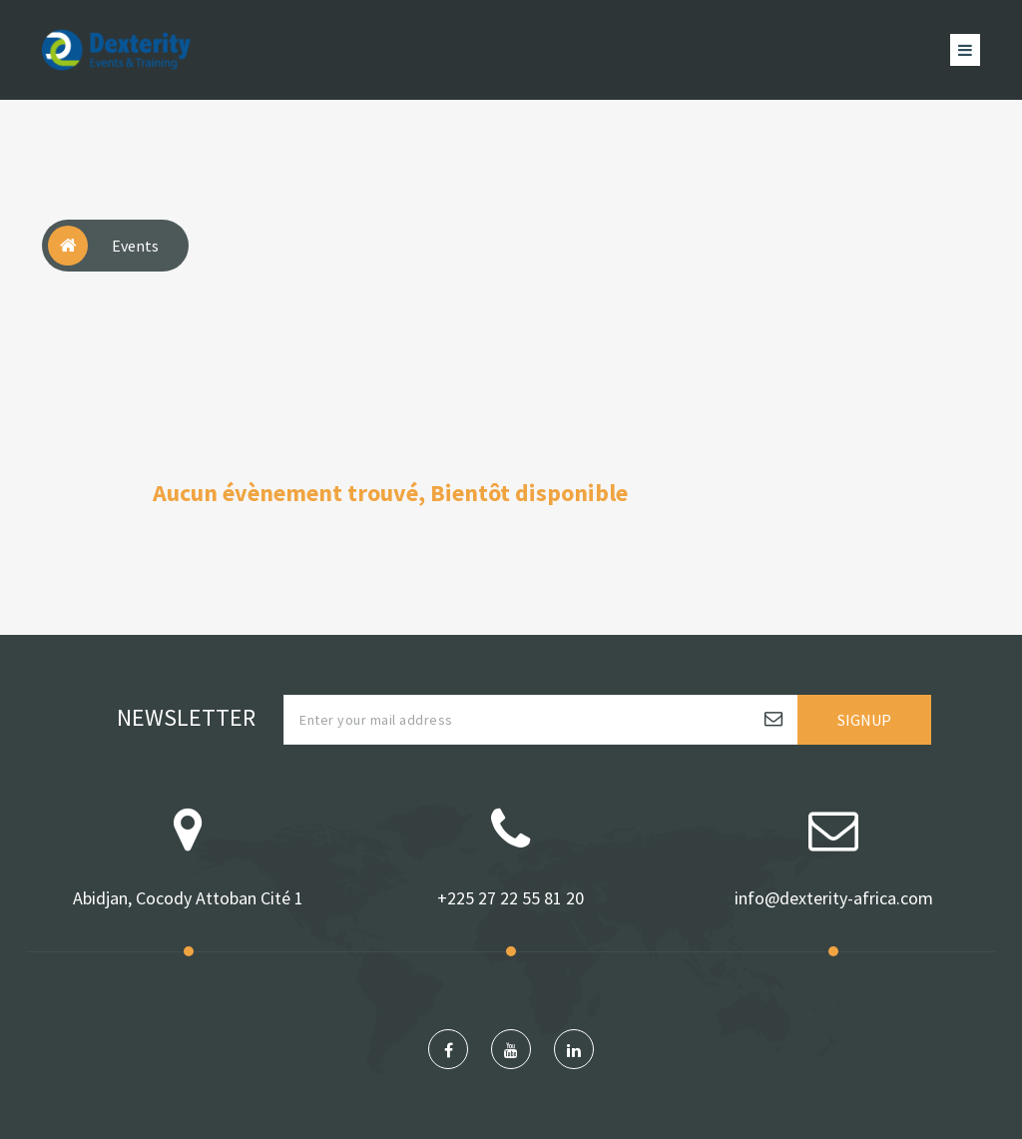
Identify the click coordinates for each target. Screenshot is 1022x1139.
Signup (864, 720)
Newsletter (186, 717)
